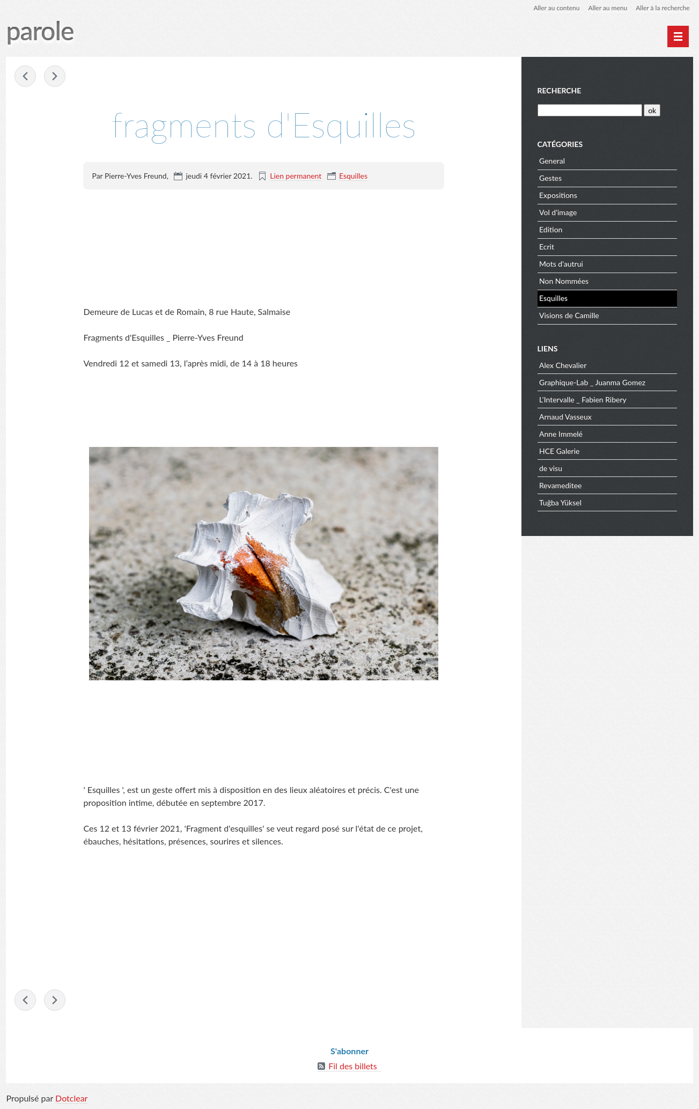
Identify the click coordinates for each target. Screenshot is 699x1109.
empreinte (25, 76)
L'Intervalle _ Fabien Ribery (583, 399)
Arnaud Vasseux (565, 416)
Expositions (558, 195)
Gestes (550, 177)
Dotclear (71, 1098)
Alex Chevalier (562, 365)
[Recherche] (590, 110)
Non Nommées (563, 280)
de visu (550, 468)
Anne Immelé (561, 433)
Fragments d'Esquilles (54, 76)
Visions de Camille (569, 315)
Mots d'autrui (561, 263)
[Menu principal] (678, 36)
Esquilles (353, 175)
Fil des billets (352, 1066)
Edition (550, 229)
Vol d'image (558, 212)
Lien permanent (295, 175)
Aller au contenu (556, 8)
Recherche (560, 90)
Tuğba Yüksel (560, 502)
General (552, 160)
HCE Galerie (559, 451)
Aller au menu (608, 8)
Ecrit (546, 246)
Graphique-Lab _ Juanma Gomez (592, 382)
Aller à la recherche (662, 8)
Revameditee (560, 485)
